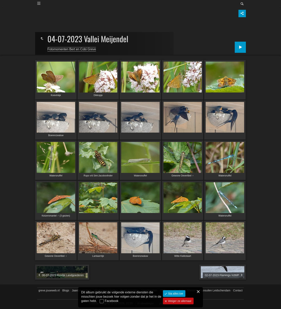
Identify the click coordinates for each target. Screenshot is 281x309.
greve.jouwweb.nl (49, 290)
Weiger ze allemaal (179, 301)
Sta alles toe (175, 293)
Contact (238, 290)
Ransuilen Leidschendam (215, 290)
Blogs (65, 290)
